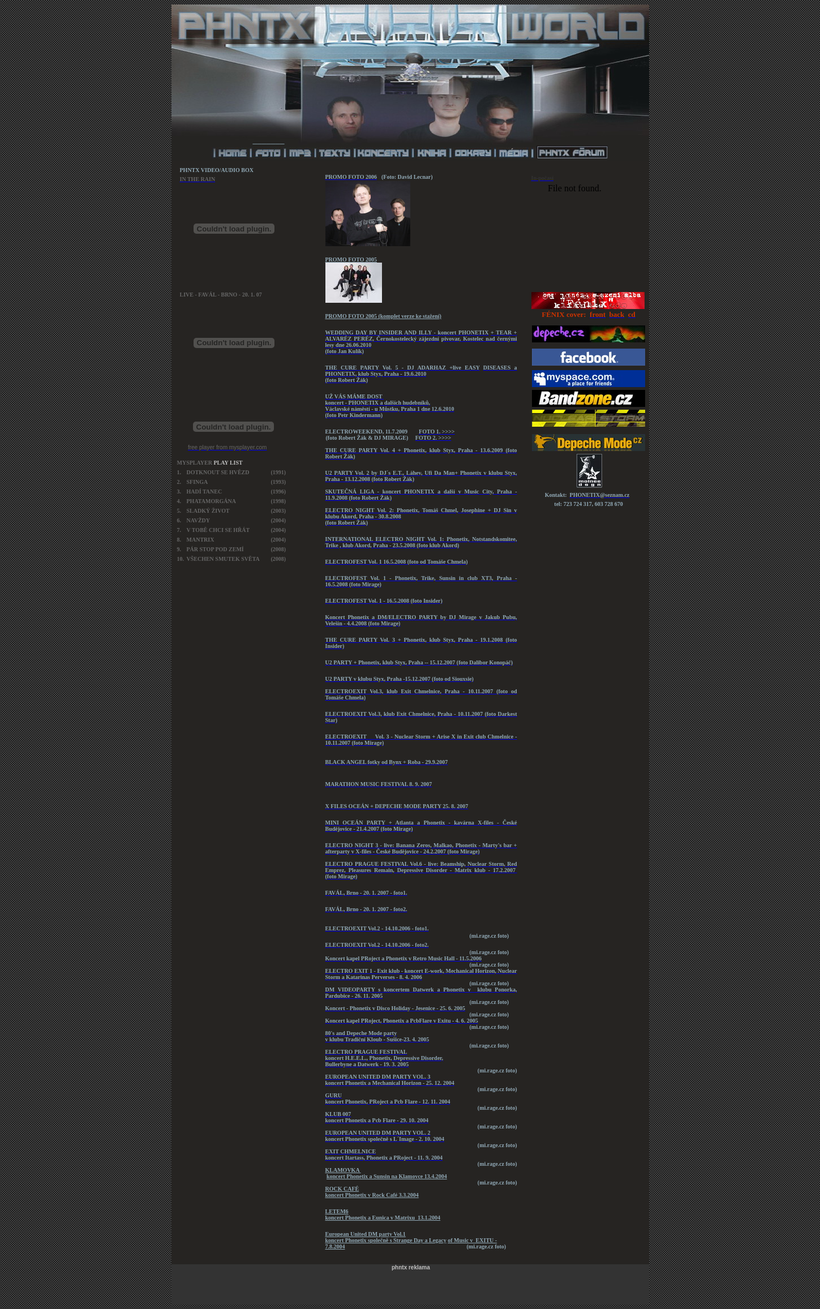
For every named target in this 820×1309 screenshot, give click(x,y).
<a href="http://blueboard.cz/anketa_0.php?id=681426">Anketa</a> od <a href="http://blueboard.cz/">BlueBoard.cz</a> (588, 235)
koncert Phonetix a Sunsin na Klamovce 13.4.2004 (387, 1176)
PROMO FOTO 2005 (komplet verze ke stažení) (383, 316)
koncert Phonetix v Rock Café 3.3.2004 (372, 1195)
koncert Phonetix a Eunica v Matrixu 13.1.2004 (383, 1217)
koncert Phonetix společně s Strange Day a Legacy (386, 1240)
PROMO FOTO (344, 259)
